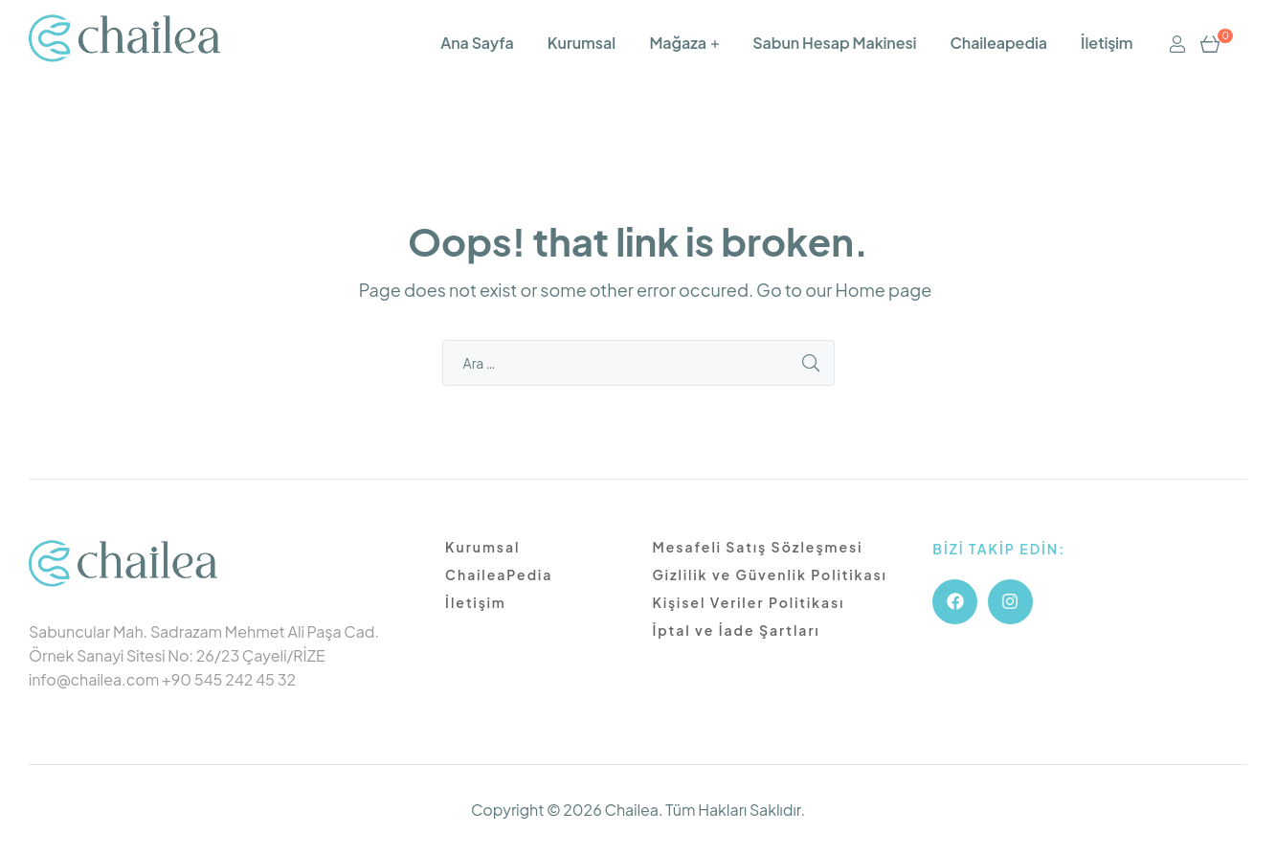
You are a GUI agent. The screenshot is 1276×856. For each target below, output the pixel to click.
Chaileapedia (998, 43)
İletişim (1106, 43)
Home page (883, 290)
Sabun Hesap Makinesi (834, 43)
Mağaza (677, 43)
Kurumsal (582, 43)
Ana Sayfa (476, 43)
